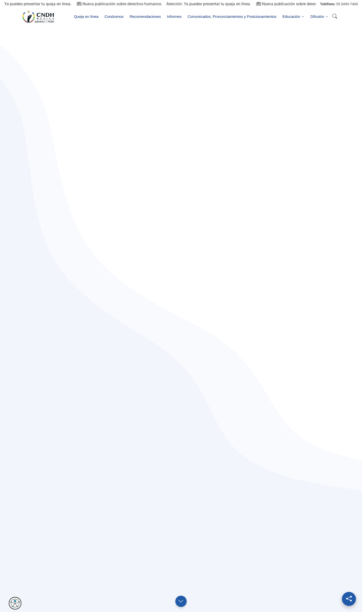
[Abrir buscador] (334, 17)
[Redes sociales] (349, 599)
